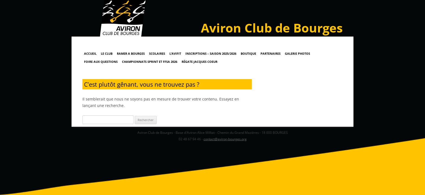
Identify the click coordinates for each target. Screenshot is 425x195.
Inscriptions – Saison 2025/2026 (210, 53)
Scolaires (157, 53)
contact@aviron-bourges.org (225, 139)
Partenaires (270, 53)
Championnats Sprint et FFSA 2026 (149, 62)
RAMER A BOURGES (131, 53)
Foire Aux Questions (101, 62)
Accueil (90, 53)
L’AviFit (175, 53)
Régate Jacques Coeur (199, 62)
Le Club (106, 53)
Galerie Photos (297, 53)
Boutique (248, 53)
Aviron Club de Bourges (272, 28)
